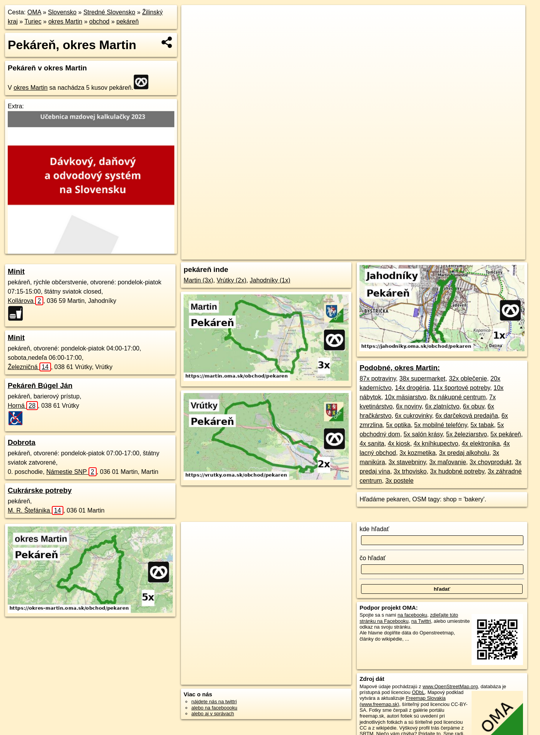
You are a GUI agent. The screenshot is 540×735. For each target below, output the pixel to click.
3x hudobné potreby (457, 471)
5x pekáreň (506, 434)
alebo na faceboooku (214, 708)
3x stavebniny (407, 462)
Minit (16, 271)
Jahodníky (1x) (270, 280)
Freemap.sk (410, 253)
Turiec (32, 21)
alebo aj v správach (212, 713)
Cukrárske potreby (40, 490)
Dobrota (22, 442)
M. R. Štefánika (35, 510)
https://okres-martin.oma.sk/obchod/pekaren (479, 253)
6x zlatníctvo (442, 406)
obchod (99, 21)
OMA (34, 12)
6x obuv (473, 406)
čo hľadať (372, 558)
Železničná (29, 366)
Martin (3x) (198, 280)
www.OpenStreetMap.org (450, 686)
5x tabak (482, 425)
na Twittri (421, 621)
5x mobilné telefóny (440, 425)
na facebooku (412, 615)
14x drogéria (412, 388)
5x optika (398, 425)
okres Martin (65, 21)
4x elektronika (481, 443)
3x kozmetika (417, 453)
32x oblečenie (468, 378)
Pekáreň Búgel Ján (40, 385)
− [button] (194, 30)
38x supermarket (422, 378)
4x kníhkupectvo (436, 443)
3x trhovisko (410, 471)
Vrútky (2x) (231, 280)
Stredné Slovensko (109, 12)
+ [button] (194, 18)
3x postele (399, 480)
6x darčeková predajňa (466, 415)
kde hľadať (374, 529)
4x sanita (371, 443)
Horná (23, 405)
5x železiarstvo (466, 434)
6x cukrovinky (413, 415)
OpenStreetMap (370, 253)
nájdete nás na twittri (214, 701)
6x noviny (408, 406)
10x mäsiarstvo (405, 397)
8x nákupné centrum (458, 397)
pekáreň (127, 21)
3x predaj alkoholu (464, 453)
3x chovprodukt (491, 462)
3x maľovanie (447, 462)
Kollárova (25, 300)
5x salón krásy (423, 434)
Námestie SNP (71, 471)
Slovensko (62, 12)
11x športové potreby (461, 388)
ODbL (418, 692)
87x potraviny (377, 378)
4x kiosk (399, 443)
